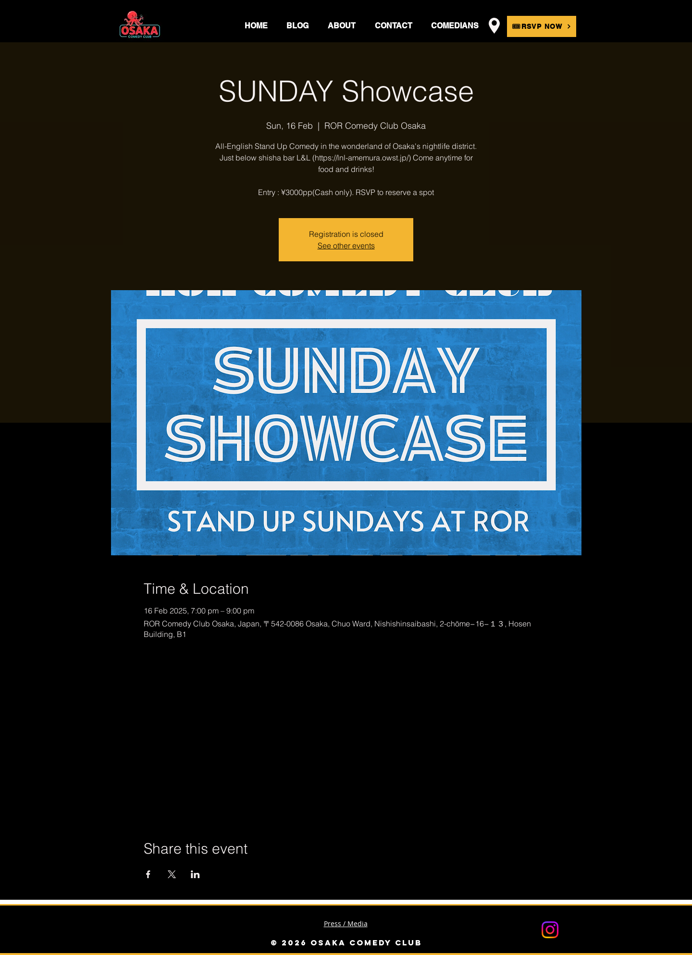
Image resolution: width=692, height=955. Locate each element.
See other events (346, 245)
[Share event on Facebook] (148, 874)
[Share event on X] (171, 874)
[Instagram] (550, 929)
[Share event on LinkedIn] (195, 874)
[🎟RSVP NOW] (541, 26)
